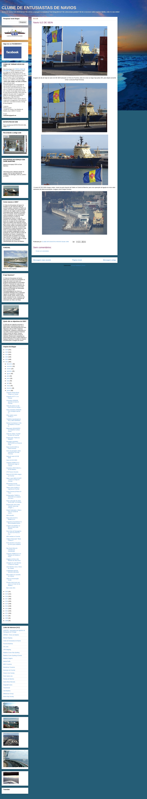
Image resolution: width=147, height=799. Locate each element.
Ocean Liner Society (8, 673)
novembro (10, 366)
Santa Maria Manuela (9, 682)
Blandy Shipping (7, 638)
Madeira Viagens (8, 658)
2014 (6, 606)
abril (8, 383)
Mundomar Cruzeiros (9, 667)
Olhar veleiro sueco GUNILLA (11, 415)
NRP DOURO (10, 515)
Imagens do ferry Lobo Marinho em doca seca (13, 559)
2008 (6, 620)
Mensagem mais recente (42, 260)
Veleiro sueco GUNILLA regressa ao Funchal (12, 488)
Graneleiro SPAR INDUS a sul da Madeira (13, 468)
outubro (9, 368)
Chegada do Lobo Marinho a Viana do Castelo (13, 563)
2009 (6, 618)
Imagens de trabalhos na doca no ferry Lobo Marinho (13, 527)
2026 (6, 349)
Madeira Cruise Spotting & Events (12, 655)
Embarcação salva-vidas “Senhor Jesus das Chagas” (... (13, 506)
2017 (6, 599)
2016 (6, 601)
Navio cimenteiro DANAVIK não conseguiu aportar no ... (13, 411)
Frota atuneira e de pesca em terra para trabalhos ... (13, 544)
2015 (6, 603)
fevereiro (9, 388)
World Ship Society (8, 696)
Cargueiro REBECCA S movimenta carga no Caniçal (12, 464)
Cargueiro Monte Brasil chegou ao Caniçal (12, 393)
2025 (6, 352)
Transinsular (6, 688)
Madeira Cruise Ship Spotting (11, 652)
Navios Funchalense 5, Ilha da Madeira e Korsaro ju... (13, 424)
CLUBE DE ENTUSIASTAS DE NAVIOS (39, 7)
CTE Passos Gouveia (12, 472)
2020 (6, 591)
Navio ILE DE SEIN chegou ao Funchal (13, 475)
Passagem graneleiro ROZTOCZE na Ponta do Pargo (14, 443)
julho (8, 376)
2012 (6, 611)
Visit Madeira (6, 691)
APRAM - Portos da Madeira (11, 635)
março (9, 385)
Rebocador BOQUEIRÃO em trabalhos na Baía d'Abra (13, 430)
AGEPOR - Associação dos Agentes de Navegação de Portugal (14, 631)
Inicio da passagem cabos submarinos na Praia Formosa (13, 452)
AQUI (8, 126)
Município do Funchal (9, 670)
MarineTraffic (6, 661)
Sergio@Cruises (7, 685)
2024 (6, 354)
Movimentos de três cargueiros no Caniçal (13, 484)
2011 (6, 613)
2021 (6, 362)
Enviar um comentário (42, 251)
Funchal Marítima (8, 643)
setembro (9, 371)
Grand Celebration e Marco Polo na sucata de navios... (13, 511)
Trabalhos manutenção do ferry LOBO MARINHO (13, 419)
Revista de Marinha (8, 679)
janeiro (9, 390)
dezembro (10, 364)
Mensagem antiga (109, 260)
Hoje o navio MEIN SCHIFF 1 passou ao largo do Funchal (14, 480)
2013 (6, 608)
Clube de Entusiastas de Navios (12, 641)
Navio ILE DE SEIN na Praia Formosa (12, 447)
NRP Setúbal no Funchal (13, 536)
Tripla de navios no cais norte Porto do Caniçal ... (14, 406)
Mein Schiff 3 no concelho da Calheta (13, 575)
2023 (6, 357)
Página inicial (77, 260)
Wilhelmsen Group (8, 693)
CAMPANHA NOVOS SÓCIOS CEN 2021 (12, 571)
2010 (6, 616)
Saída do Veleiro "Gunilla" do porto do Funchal (13, 434)
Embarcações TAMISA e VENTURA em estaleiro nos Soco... (13, 497)
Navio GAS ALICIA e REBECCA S (12, 518)
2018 (6, 596)
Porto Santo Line (7, 676)
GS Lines (5, 646)
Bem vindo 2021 (10, 588)
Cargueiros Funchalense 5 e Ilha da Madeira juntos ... (14, 522)
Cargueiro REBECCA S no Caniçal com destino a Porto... (13, 555)
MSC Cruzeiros (7, 664)
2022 (6, 359)
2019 (6, 594)
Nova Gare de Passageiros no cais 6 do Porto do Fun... (13, 532)
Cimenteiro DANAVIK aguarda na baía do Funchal (12, 402)
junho (8, 378)
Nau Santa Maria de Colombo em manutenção (11, 549)
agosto (9, 373)
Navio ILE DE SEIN (11, 460)
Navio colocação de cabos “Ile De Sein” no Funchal (13, 501)
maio (8, 381)
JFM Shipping (7, 649)
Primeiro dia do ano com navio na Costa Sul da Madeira (13, 584)
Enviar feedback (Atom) (78, 265)
